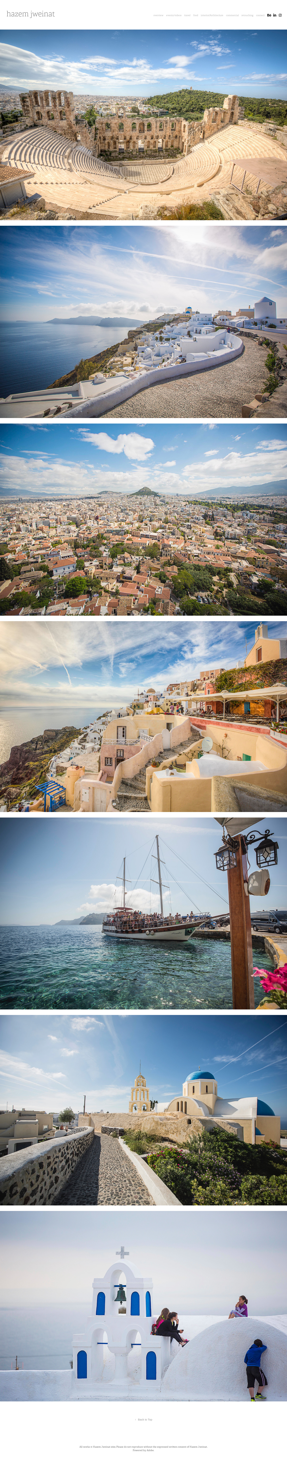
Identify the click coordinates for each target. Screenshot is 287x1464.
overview (158, 15)
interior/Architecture (212, 15)
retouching (247, 15)
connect (260, 15)
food (195, 15)
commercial (232, 15)
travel (187, 15)
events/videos (174, 15)
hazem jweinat (30, 14)
